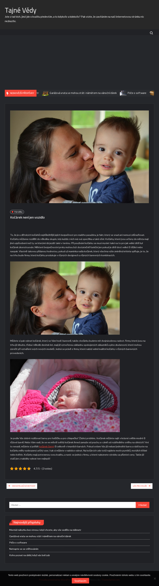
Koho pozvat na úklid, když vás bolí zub (29, 555)
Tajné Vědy (20, 10)
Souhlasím (80, 580)
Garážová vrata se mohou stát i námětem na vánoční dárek (101, 92)
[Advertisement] (79, 64)
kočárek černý (46, 446)
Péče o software (18, 542)
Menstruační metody (23, 486)
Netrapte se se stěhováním (23, 548)
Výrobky (18, 211)
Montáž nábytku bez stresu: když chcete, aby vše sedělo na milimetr (45, 529)
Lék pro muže (140, 486)
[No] (154, 578)
